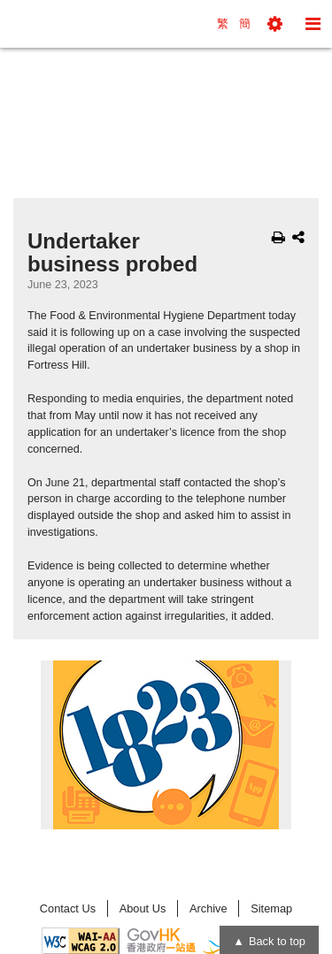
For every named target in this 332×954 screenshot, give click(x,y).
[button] (275, 24)
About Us (143, 908)
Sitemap (271, 908)
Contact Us (68, 908)
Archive (208, 908)
